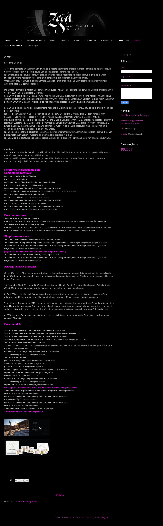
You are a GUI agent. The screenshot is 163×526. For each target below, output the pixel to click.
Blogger (104, 517)
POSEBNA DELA (107, 40)
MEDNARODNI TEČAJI (36, 40)
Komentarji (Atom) (28, 501)
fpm (88, 517)
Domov (8, 40)
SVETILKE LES (90, 40)
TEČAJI (19, 40)
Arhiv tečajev (32, 46)
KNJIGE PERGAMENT (13, 46)
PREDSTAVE (124, 40)
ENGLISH (127, 55)
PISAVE (52, 40)
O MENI (137, 40)
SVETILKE (65, 40)
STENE (76, 40)
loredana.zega (130, 129)
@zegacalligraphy (135, 134)
